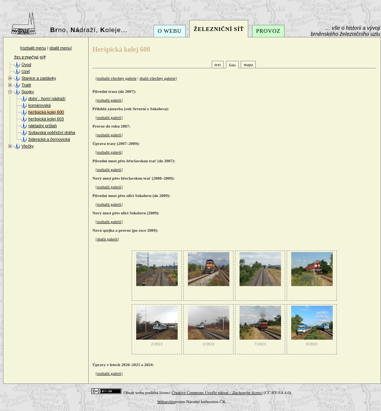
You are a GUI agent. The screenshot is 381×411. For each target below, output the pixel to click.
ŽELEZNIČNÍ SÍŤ (219, 29)
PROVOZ (268, 31)
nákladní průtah (42, 125)
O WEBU (169, 31)
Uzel (26, 71)
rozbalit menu (33, 48)
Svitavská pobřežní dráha (51, 132)
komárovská (39, 105)
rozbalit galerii (109, 100)
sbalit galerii (107, 239)
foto (232, 65)
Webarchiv (166, 401)
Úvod (26, 64)
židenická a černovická (49, 139)
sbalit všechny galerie (157, 78)
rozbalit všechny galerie (117, 78)
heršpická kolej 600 (46, 112)
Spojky (28, 91)
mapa (248, 64)
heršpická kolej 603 (46, 119)
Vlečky (28, 146)
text (218, 64)
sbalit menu (60, 48)
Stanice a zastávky (39, 78)
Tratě (26, 85)
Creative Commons (217, 392)
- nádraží (46, 98)
